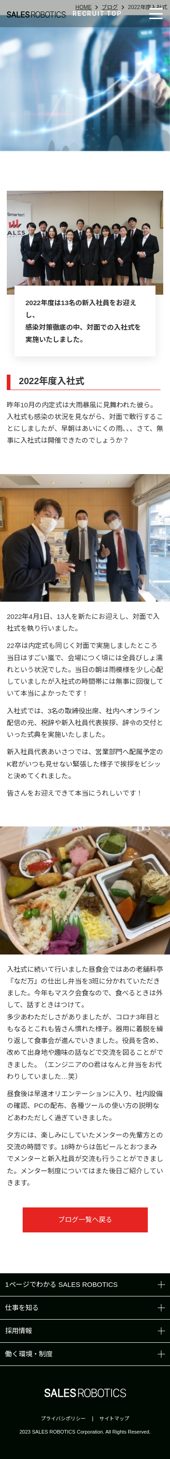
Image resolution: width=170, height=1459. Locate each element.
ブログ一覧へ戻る (85, 1219)
